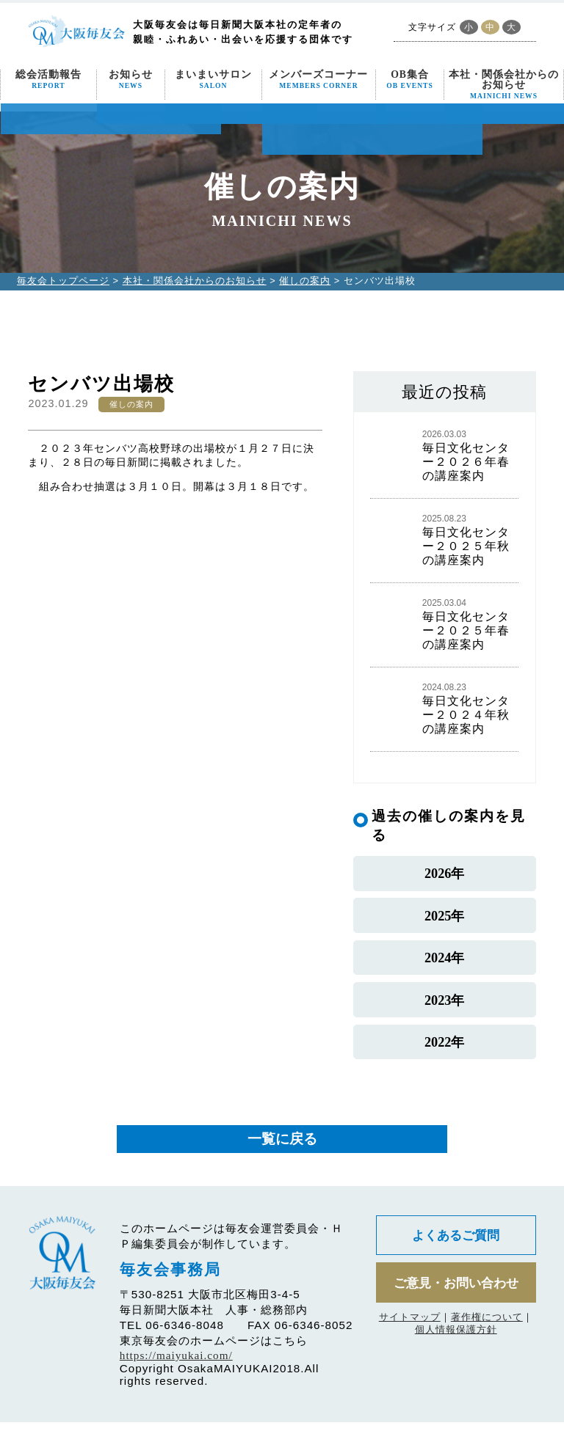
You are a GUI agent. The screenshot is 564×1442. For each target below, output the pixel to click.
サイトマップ (410, 1339)
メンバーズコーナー (318, 79)
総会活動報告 (48, 79)
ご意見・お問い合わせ (456, 1304)
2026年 (444, 875)
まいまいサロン (213, 79)
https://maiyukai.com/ (176, 1375)
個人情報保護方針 (456, 1352)
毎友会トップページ (63, 280)
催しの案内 (304, 280)
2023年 (444, 1013)
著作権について (487, 1339)
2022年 (444, 1059)
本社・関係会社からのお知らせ (504, 84)
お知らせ (131, 79)
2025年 (444, 921)
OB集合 (409, 79)
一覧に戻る (282, 1158)
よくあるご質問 (456, 1255)
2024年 (444, 967)
